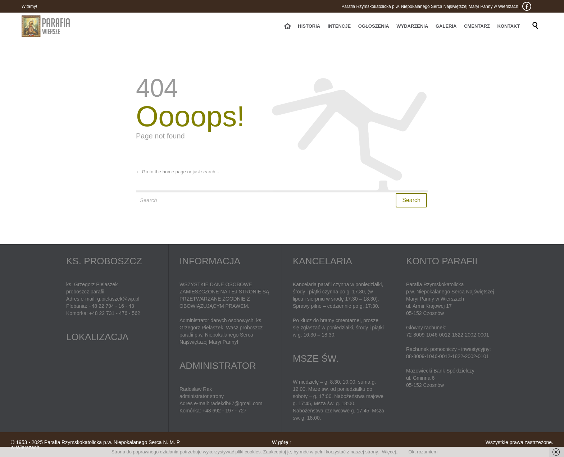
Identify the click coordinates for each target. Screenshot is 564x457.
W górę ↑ (282, 442)
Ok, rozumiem (422, 451)
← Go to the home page (161, 171)
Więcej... (391, 451)
